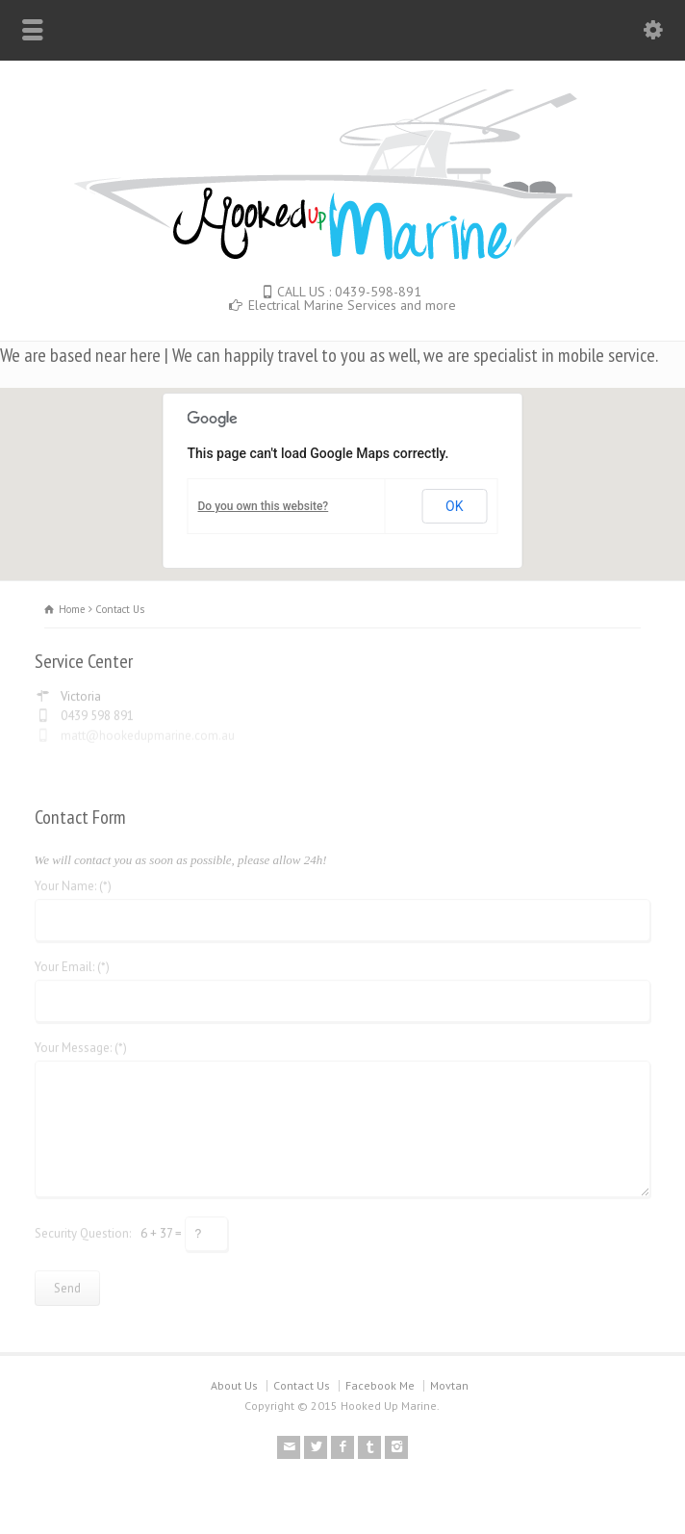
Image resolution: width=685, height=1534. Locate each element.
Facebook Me (380, 1385)
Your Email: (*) (72, 962)
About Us (234, 1385)
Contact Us (301, 1385)
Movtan (449, 1385)
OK (454, 506)
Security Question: (83, 1227)
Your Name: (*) (73, 881)
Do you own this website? (263, 506)
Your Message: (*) (81, 1042)
